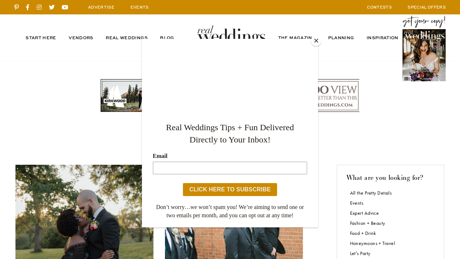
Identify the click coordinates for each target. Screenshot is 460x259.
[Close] (316, 40)
